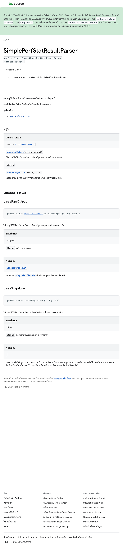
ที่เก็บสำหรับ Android (13, 498)
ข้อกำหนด (8, 502)
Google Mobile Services (94, 517)
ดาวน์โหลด (8, 507)
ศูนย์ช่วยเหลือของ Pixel (93, 502)
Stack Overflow (90, 521)
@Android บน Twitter (53, 498)
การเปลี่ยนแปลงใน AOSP (77, 26)
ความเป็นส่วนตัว (59, 537)
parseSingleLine (16, 172)
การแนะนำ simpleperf (20, 116)
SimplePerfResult (25, 144)
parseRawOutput (15, 152)
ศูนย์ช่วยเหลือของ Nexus (93, 507)
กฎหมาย (33, 537)
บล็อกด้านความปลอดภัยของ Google (59, 512)
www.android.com (92, 512)
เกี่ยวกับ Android (11, 537)
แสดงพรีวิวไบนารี (11, 512)
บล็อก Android (50, 507)
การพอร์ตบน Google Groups (56, 526)
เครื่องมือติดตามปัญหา (92, 526)
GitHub (7, 526)
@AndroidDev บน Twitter (55, 502)
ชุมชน (24, 537)
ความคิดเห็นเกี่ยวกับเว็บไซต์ (80, 537)
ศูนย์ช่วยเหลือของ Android (94, 498)
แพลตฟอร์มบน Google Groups (57, 517)
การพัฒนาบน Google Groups (56, 521)
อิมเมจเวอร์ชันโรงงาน (12, 517)
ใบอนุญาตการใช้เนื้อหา (62, 378)
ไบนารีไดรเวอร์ (10, 521)
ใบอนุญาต (44, 537)
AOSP (6, 40)
